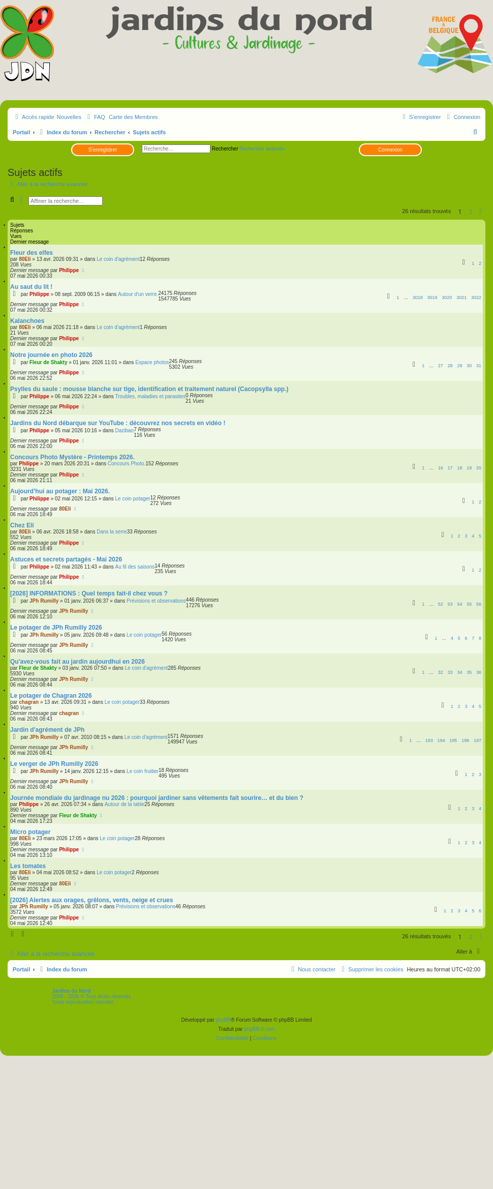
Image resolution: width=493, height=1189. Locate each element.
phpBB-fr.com (259, 1029)
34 (459, 672)
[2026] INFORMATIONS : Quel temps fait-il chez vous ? (89, 593)
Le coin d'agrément (118, 259)
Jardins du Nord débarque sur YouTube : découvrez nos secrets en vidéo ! (117, 423)
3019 (432, 297)
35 (469, 672)
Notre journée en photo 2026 (51, 355)
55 (469, 604)
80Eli (24, 259)
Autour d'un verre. (138, 294)
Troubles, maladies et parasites (150, 396)
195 (453, 740)
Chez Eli (22, 525)
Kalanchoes (27, 320)
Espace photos (152, 362)
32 (440, 672)
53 (450, 604)
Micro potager (30, 832)
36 (478, 672)
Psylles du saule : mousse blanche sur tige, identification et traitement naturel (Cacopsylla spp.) (149, 389)
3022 (476, 297)
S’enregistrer (102, 150)
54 (459, 604)
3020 (447, 297)
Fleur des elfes (31, 252)
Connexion (390, 150)
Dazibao (124, 430)
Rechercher (225, 149)
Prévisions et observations (156, 601)
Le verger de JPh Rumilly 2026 (54, 763)
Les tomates (28, 866)
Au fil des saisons (135, 567)
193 (429, 740)
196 (465, 740)
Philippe (69, 270)
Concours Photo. (127, 463)
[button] (480, 211)
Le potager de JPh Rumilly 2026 (56, 627)
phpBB (223, 1020)
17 (450, 467)
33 (450, 672)
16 (440, 467)
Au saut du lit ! (31, 286)
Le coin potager (132, 498)
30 (469, 365)
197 (477, 740)
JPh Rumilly (43, 601)
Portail (21, 132)
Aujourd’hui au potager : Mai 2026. (60, 491)
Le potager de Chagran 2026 (51, 695)
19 (469, 467)
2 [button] (470, 212)
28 (450, 365)
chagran (29, 702)
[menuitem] (95, 117)
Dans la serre (112, 531)
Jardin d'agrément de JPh (47, 729)
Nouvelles (69, 117)
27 (440, 365)
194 (441, 740)
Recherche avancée (262, 149)
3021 (461, 297)
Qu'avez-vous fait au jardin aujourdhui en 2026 (77, 661)
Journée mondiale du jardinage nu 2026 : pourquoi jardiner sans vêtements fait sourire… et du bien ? (156, 797)
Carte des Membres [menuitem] (133, 117)
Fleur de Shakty (48, 362)
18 (459, 467)
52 (440, 604)
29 (459, 365)
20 (478, 467)
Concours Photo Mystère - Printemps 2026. (72, 457)
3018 (418, 297)
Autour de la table (124, 804)
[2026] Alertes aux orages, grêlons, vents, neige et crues (91, 900)
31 (478, 365)
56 (478, 604)
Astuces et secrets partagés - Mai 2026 (66, 559)
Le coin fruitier (143, 771)
